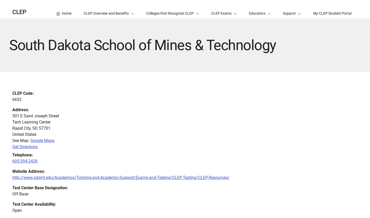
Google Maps (42, 140)
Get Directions (25, 146)
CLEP (19, 12)
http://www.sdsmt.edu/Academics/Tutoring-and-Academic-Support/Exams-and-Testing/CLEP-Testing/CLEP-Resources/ (120, 177)
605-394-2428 (25, 161)
